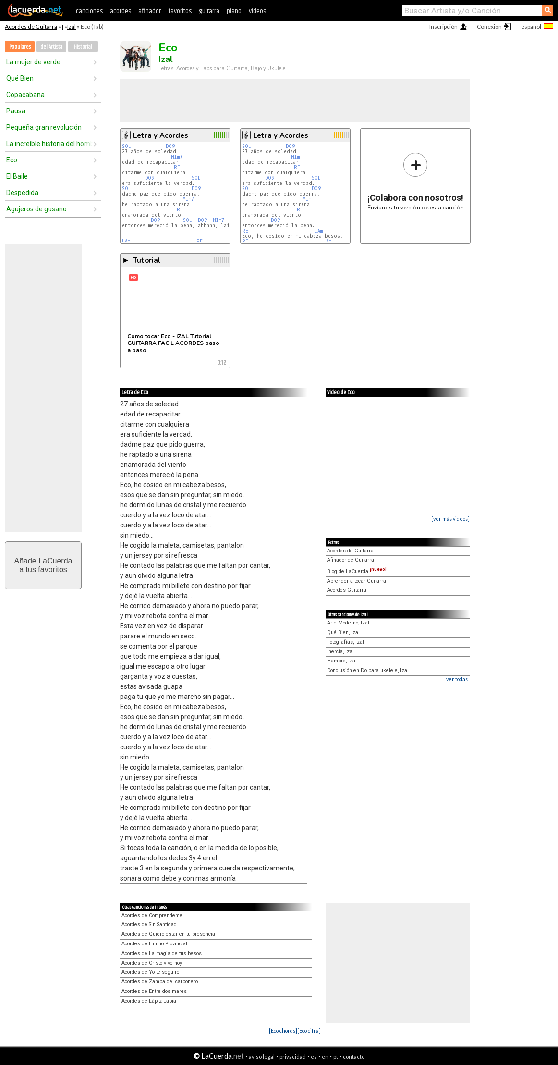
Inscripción (443, 26)
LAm (126, 241)
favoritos (180, 11)
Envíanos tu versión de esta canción (415, 181)
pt (335, 1056)
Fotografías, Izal (345, 642)
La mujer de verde (33, 62)
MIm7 (176, 157)
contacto (353, 1056)
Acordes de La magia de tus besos (161, 953)
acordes (120, 11)
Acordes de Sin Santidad (149, 924)
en (325, 1056)
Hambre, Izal (342, 661)
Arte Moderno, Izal (348, 623)
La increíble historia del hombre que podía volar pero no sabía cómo (49, 143)
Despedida (22, 192)
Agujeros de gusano (36, 209)
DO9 (170, 146)
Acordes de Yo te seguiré (150, 972)
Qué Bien (20, 78)
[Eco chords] (283, 1031)
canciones (89, 11)
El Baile (17, 176)
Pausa (15, 111)
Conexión (489, 26)
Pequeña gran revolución (44, 127)
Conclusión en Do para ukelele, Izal (368, 670)
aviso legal (262, 1056)
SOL (126, 146)
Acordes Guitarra (346, 590)
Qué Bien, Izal (343, 632)
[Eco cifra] (309, 1031)
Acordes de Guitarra (31, 26)
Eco (11, 160)
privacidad (292, 1056)
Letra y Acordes (160, 135)
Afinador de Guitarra (350, 560)
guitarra (209, 11)
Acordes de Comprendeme (151, 915)
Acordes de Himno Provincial (154, 944)
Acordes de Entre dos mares (154, 991)
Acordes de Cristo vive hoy (151, 963)
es (314, 1056)
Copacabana (25, 94)
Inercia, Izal (340, 652)
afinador (149, 11)
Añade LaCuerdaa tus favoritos (43, 565)
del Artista (51, 46)
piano (234, 11)
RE (177, 167)
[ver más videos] (450, 518)
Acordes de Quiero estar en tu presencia (168, 934)
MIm (295, 157)
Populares (20, 46)
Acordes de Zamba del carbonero (159, 982)
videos (257, 11)
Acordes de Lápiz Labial (149, 1001)
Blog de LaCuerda (357, 571)
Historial (83, 46)
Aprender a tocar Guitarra (356, 581)
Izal (71, 26)
